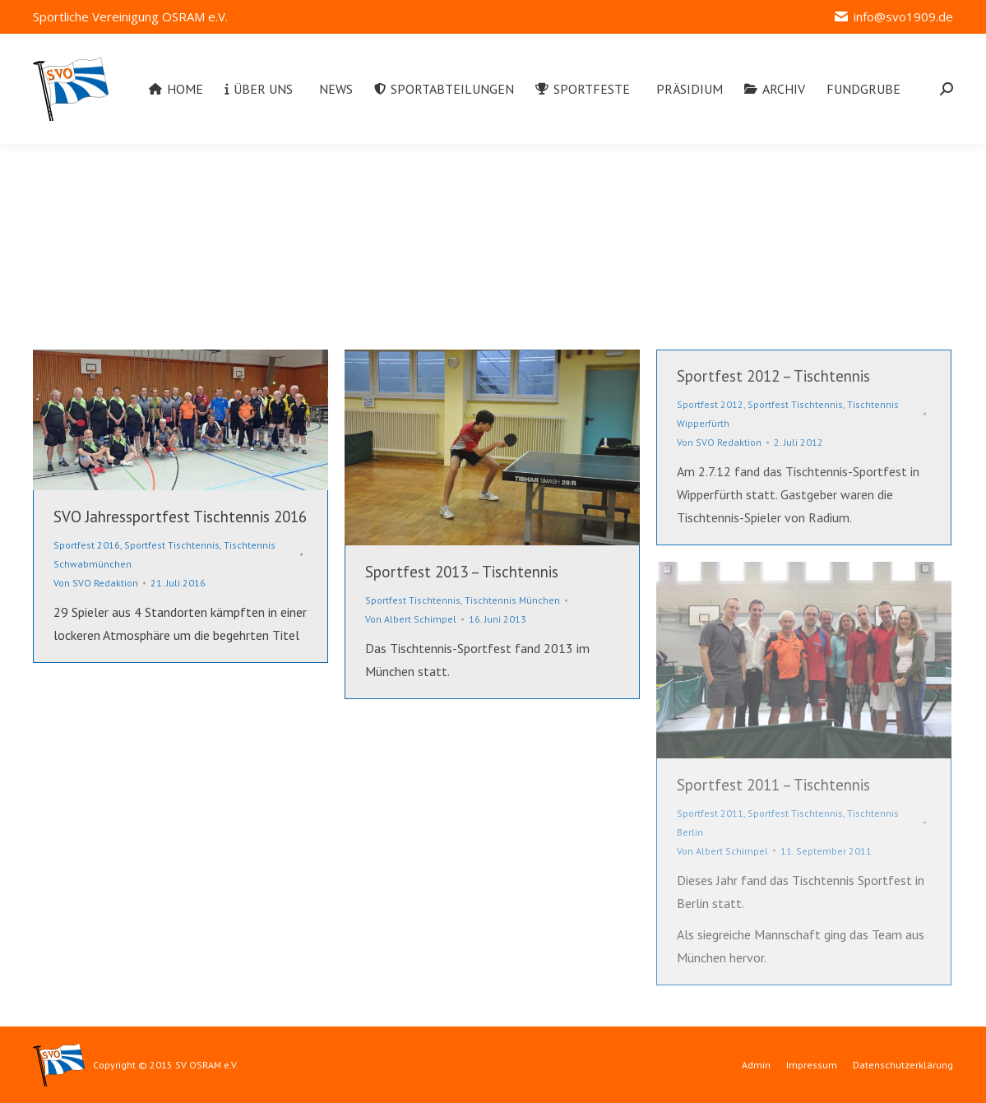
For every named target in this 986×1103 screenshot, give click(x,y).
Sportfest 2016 (86, 545)
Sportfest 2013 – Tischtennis (461, 572)
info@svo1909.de (893, 16)
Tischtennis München (512, 600)
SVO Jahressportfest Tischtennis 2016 (180, 516)
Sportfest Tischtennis (172, 545)
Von (95, 583)
